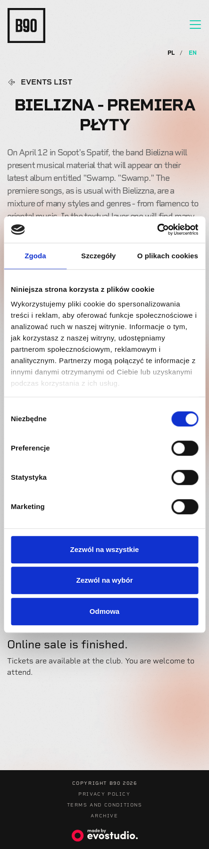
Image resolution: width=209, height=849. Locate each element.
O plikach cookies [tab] (167, 256)
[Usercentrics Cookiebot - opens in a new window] (157, 229)
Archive (104, 815)
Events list (46, 82)
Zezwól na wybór (104, 580)
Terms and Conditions (104, 804)
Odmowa (104, 611)
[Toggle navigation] (195, 24)
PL (171, 53)
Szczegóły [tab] (98, 256)
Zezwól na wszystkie (104, 549)
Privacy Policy (104, 794)
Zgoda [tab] (35, 256)
